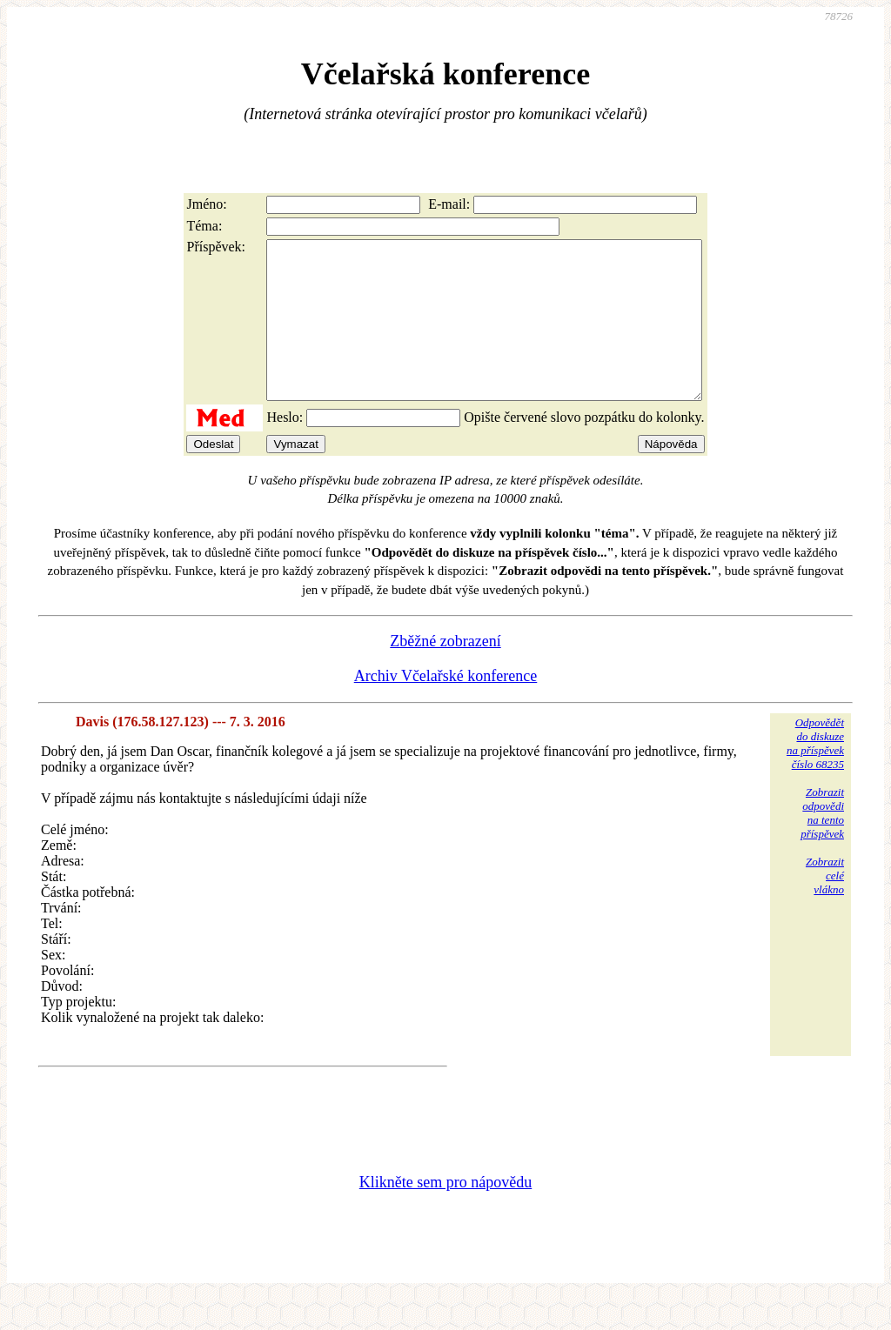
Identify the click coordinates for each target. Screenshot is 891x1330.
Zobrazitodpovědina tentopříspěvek (822, 844)
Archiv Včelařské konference (446, 707)
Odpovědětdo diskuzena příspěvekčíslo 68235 (815, 774)
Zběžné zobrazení (445, 672)
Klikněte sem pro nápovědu (445, 1213)
